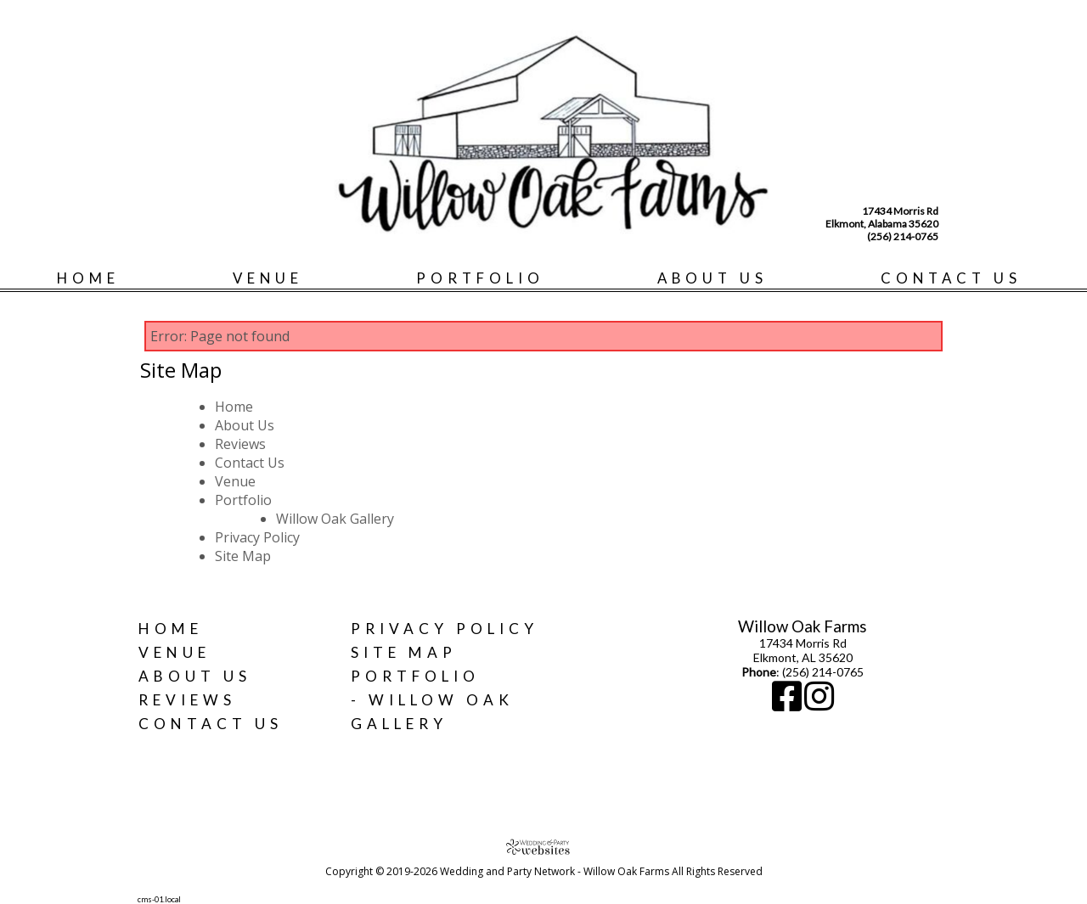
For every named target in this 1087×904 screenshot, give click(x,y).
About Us (712, 278)
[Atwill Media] (543, 846)
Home (88, 278)
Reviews (240, 444)
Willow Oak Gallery (335, 518)
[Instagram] (819, 704)
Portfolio (480, 278)
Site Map (243, 556)
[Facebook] (788, 704)
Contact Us (951, 278)
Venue (268, 278)
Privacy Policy (257, 537)
